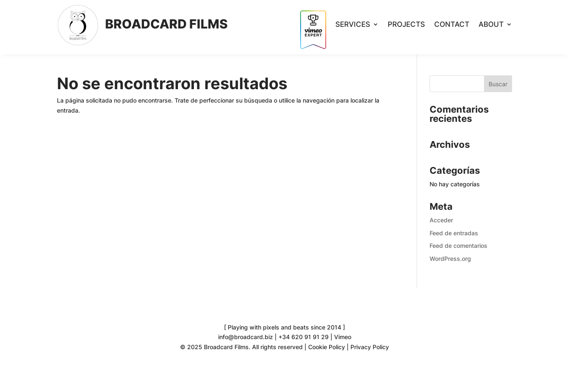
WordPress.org (450, 258)
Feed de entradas (454, 233)
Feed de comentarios (458, 245)
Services (352, 24)
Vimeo (342, 336)
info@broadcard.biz (245, 336)
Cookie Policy (326, 346)
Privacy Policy (369, 346)
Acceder (441, 220)
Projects (406, 24)
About (491, 24)
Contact (451, 24)
